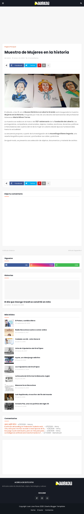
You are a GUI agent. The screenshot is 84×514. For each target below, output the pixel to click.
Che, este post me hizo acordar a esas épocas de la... (24, 429)
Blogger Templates (58, 506)
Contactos (49, 510)
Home (33, 510)
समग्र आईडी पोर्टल (10, 424)
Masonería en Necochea (25, 385)
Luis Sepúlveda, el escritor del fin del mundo (33, 395)
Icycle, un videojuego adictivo (27, 358)
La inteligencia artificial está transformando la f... (23, 433)
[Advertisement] (42, 25)
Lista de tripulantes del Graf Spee (29, 348)
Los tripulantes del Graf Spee (27, 367)
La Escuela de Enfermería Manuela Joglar (32, 376)
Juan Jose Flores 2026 (35, 506)
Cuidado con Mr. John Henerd (27, 339)
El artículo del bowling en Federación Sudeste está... (24, 426)
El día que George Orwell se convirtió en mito (27, 302)
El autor (40, 510)
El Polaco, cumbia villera (25, 321)
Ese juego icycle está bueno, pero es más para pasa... (24, 431)
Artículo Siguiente (74, 250)
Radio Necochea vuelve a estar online (31, 330)
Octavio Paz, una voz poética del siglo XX (32, 404)
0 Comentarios (33, 58)
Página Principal (10, 47)
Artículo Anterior (9, 250)
